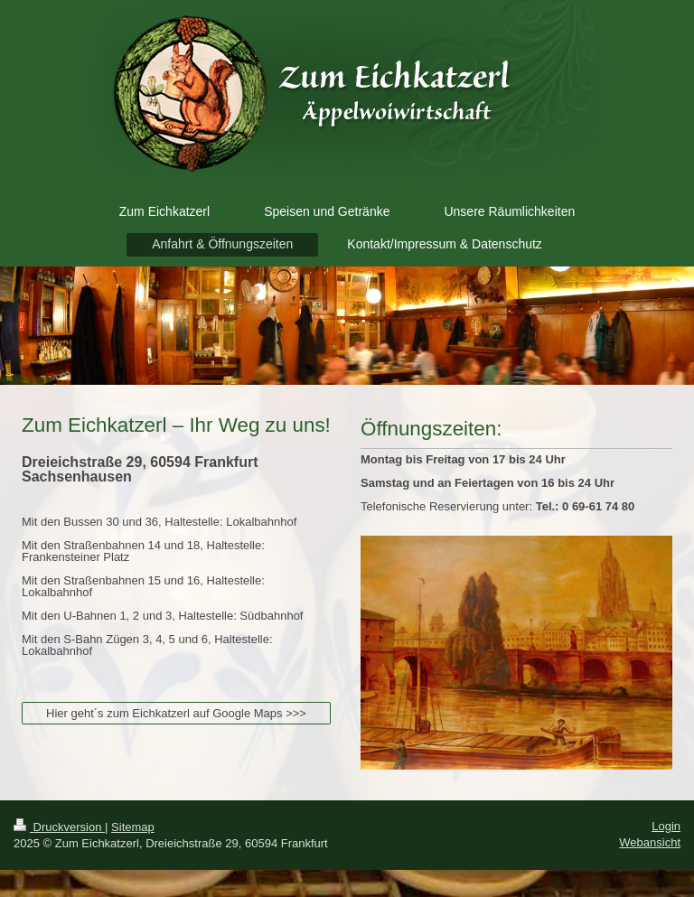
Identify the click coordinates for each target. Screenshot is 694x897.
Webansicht (649, 842)
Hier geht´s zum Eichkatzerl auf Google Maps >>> (176, 713)
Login (666, 826)
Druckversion (59, 827)
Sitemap (133, 827)
